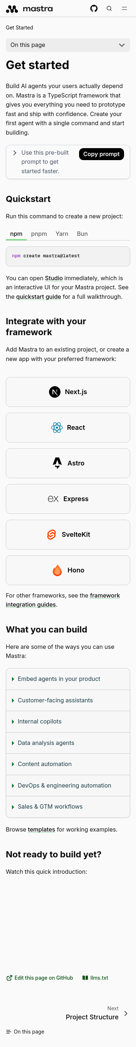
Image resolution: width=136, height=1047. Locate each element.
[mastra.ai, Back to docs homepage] (29, 8)
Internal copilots (40, 721)
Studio (54, 278)
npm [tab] (16, 233)
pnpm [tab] (39, 233)
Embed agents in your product (59, 678)
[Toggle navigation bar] (124, 8)
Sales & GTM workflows (50, 806)
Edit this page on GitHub (39, 977)
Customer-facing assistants (55, 699)
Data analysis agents (46, 742)
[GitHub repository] (94, 8)
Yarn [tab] (61, 233)
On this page (28, 44)
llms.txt (95, 977)
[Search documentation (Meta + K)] (109, 8)
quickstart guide (38, 296)
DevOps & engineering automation (64, 785)
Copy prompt (101, 154)
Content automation (45, 764)
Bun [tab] (82, 233)
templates (41, 829)
